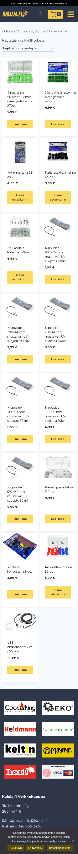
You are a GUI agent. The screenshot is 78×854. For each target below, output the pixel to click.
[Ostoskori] (55, 14)
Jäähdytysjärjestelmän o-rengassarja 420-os (61, 97)
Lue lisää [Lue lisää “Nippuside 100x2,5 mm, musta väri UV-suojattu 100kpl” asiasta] (57, 279)
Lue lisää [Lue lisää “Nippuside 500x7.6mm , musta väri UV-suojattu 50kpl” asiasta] (57, 439)
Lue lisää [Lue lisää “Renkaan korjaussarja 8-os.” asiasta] (20, 594)
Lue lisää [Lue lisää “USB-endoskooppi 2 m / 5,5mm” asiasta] (20, 669)
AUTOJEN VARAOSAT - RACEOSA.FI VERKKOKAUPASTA (39, 3)
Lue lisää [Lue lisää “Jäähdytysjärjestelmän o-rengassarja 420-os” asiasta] (57, 124)
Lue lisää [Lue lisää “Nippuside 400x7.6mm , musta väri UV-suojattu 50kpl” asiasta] (20, 439)
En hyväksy (35, 847)
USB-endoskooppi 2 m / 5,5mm (19, 647)
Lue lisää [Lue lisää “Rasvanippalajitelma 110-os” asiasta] (57, 518)
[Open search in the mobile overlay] (40, 14)
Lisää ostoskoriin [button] (20, 197)
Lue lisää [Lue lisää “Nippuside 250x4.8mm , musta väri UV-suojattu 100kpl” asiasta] (57, 359)
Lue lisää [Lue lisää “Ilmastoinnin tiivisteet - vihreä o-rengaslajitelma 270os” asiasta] (20, 124)
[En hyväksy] (73, 841)
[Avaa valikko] (70, 14)
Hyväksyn (16, 847)
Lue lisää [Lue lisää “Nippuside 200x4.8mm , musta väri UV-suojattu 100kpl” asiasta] (20, 359)
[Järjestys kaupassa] (28, 48)
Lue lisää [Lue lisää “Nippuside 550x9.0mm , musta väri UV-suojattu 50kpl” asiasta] (20, 518)
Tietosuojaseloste (60, 847)
